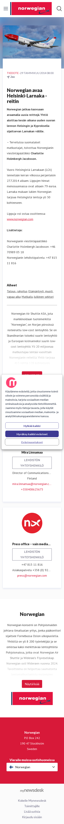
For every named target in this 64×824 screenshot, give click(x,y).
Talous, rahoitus (17, 291)
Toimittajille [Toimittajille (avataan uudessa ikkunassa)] (32, 806)
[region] (32, 412)
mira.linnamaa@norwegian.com (32, 484)
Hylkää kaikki (32, 425)
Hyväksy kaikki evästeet (32, 434)
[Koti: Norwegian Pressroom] (31, 8)
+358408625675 (32, 489)
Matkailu (27, 297)
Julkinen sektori (44, 297)
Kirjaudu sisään (32, 817)
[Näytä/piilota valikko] (6, 9)
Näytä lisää (32, 684)
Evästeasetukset (32, 442)
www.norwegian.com (20, 219)
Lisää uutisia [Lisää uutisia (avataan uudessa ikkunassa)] (32, 811)
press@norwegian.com (32, 575)
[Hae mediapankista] (59, 8)
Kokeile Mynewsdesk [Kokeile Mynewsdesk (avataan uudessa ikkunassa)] (32, 800)
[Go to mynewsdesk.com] (32, 790)
